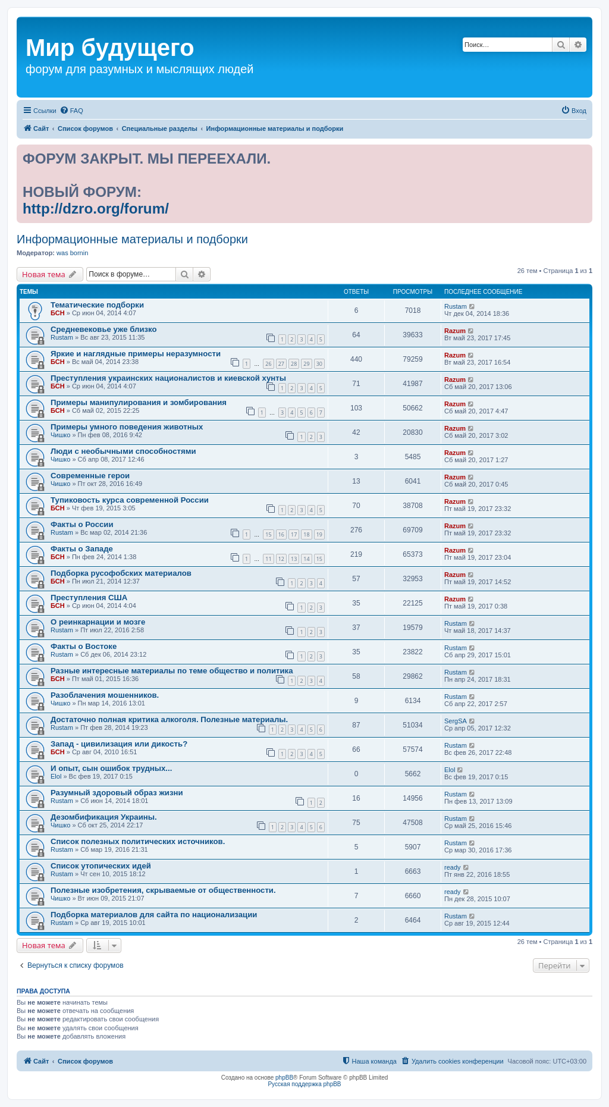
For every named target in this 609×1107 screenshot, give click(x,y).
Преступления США (89, 597)
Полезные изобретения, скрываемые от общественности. (163, 890)
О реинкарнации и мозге (98, 621)
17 (294, 534)
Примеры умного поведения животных (127, 426)
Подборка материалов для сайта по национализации (154, 914)
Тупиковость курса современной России (130, 500)
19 (319, 534)
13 (294, 559)
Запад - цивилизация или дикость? (119, 743)
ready (452, 867)
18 (306, 534)
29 (306, 364)
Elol (56, 776)
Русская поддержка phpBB (304, 1084)
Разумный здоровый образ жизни (117, 792)
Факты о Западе (82, 548)
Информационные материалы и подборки (132, 239)
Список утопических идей (101, 865)
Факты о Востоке (84, 646)
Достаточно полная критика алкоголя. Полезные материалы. (169, 719)
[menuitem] (71, 111)
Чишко (60, 434)
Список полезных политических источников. (138, 841)
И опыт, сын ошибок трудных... (111, 768)
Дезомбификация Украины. (104, 817)
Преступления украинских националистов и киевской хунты (168, 378)
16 (281, 534)
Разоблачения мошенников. (105, 695)
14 (306, 559)
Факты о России (82, 524)
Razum (455, 330)
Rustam (455, 306)
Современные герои (90, 475)
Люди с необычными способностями (123, 451)
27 (281, 364)
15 (268, 534)
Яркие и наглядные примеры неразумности (136, 353)
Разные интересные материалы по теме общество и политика (172, 670)
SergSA (455, 721)
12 (281, 559)
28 (294, 364)
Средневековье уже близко (104, 329)
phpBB (284, 1077)
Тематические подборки (97, 304)
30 (319, 364)
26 (268, 364)
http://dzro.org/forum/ (96, 208)
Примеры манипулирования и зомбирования (139, 402)
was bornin (72, 252)
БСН (58, 312)
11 (268, 559)
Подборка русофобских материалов (121, 573)
